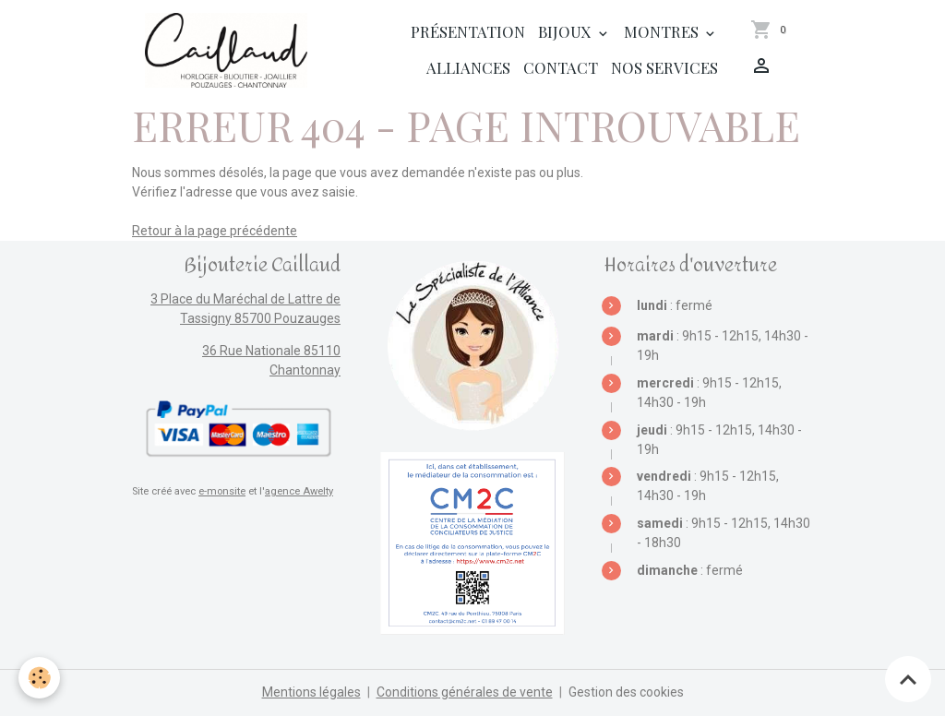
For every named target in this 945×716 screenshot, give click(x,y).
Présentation (468, 31)
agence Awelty (299, 491)
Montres (663, 31)
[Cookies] (39, 677)
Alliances (468, 67)
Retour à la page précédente (214, 230)
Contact (560, 67)
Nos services (664, 67)
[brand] (226, 50)
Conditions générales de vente (465, 692)
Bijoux (566, 31)
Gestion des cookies (626, 692)
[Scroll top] (908, 679)
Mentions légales (311, 692)
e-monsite (221, 491)
